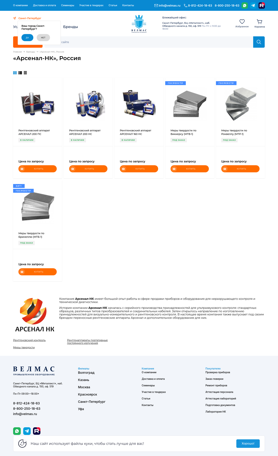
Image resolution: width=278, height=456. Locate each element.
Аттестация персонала (219, 391)
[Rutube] (261, 5)
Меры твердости (24, 347)
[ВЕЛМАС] (139, 24)
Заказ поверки (214, 378)
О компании (20, 5)
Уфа (81, 409)
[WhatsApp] (244, 5)
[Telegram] (253, 5)
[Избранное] (242, 23)
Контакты (128, 5)
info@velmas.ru (169, 5)
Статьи (113, 5)
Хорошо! (248, 443)
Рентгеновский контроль (29, 340)
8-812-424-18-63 (200, 5)
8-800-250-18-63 (227, 5)
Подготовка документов (220, 405)
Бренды (70, 27)
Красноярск (87, 394)
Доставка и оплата (44, 5)
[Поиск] (150, 42)
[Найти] (259, 42)
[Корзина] (259, 23)
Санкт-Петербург (91, 402)
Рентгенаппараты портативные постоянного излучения (87, 342)
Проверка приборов (217, 372)
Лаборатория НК (215, 411)
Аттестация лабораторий (220, 398)
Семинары (67, 5)
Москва (84, 387)
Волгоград (86, 372)
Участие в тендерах (91, 5)
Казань (83, 380)
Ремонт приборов (216, 385)
